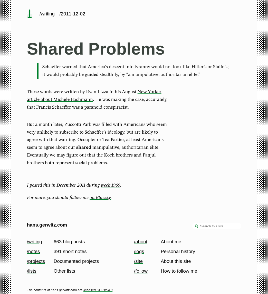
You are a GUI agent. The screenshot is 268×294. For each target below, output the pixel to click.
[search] (196, 226)
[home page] (29, 14)
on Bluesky (100, 197)
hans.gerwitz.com (47, 225)
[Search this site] (216, 226)
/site (138, 261)
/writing (47, 13)
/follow (141, 271)
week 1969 (110, 185)
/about (140, 241)
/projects (36, 261)
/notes (33, 251)
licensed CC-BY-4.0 (97, 290)
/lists (31, 271)
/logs (139, 251)
